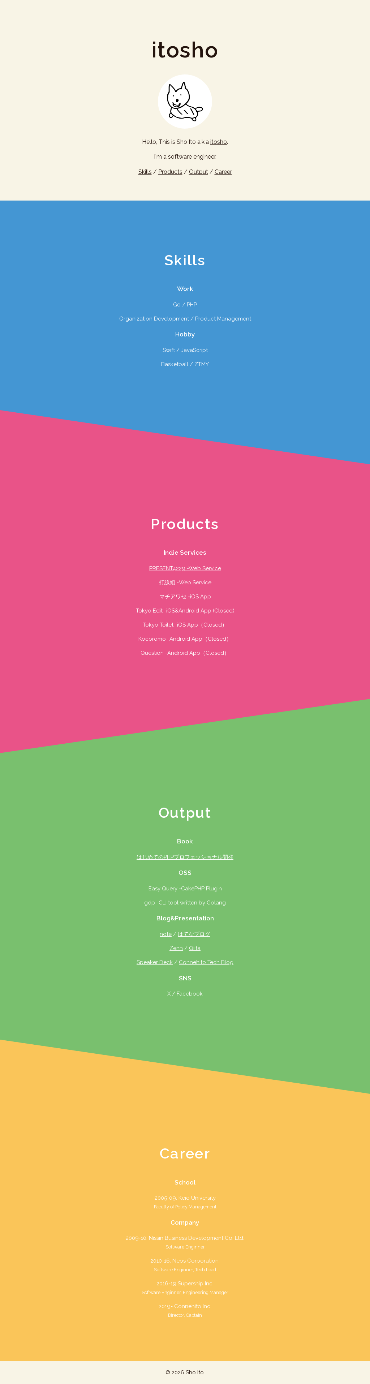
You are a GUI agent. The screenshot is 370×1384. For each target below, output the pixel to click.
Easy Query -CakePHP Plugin (185, 888)
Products (170, 171)
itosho (218, 141)
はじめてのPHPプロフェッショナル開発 (185, 857)
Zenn (176, 948)
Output (198, 171)
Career (223, 171)
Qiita (195, 948)
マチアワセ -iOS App (185, 596)
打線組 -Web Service (185, 582)
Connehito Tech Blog (206, 962)
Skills (145, 171)
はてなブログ (194, 934)
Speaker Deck (155, 962)
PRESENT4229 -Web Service (185, 568)
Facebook (190, 993)
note (166, 934)
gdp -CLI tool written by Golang (185, 902)
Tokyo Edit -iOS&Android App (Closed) (185, 610)
